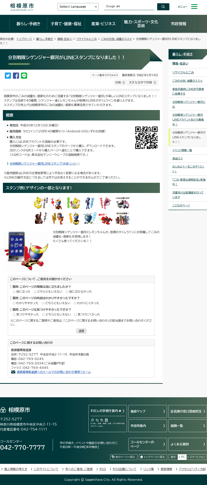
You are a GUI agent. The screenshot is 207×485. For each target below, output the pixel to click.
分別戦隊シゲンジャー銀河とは (188, 104)
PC (183, 457)
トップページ (24, 39)
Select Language (72, 6)
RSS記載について (125, 469)
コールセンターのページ (142, 444)
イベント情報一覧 (182, 150)
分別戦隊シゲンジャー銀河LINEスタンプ (45, 163)
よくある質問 (180, 444)
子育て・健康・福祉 (66, 24)
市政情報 (178, 24)
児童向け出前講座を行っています (188, 195)
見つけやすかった (27, 314)
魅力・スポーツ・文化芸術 (141, 24)
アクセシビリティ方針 (192, 469)
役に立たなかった (80, 291)
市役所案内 (138, 425)
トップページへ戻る (154, 457)
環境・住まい (64, 39)
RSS (102, 469)
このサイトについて (46, 469)
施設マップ (138, 411)
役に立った (23, 291)
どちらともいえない (49, 291)
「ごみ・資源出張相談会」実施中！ (189, 182)
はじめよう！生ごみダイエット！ (188, 169)
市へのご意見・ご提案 (79, 469)
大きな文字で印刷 (140, 82)
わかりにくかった (88, 303)
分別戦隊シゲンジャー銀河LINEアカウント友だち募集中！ (188, 120)
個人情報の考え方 (15, 469)
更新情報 (166, 469)
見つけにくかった (89, 314)
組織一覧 (177, 425)
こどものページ (181, 205)
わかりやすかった (27, 303)
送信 (81, 331)
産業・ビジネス (103, 24)
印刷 (118, 82)
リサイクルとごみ (86, 39)
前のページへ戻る (125, 457)
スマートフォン (197, 457)
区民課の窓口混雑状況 (186, 411)
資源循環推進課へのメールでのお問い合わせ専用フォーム (54, 372)
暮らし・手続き (28, 24)
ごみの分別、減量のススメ (116, 39)
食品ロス (177, 158)
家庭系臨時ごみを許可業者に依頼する (188, 91)
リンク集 (148, 469)
